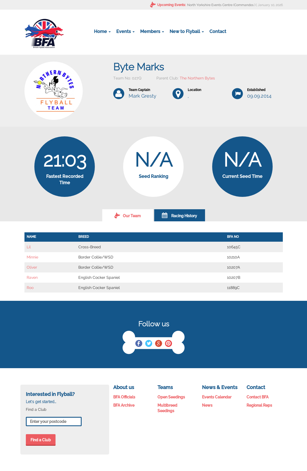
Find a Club (41, 440)
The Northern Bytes (197, 78)
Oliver (32, 267)
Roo (30, 287)
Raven (32, 277)
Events (125, 31)
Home (102, 31)
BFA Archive (123, 405)
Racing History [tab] (179, 215)
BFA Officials (124, 397)
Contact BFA (258, 397)
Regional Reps (259, 405)
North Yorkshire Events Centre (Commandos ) (221, 5)
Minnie (32, 257)
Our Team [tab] (127, 215)
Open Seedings (171, 397)
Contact (217, 31)
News (207, 405)
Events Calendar (216, 397)
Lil (29, 247)
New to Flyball (187, 31)
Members (152, 31)
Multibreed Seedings (167, 408)
